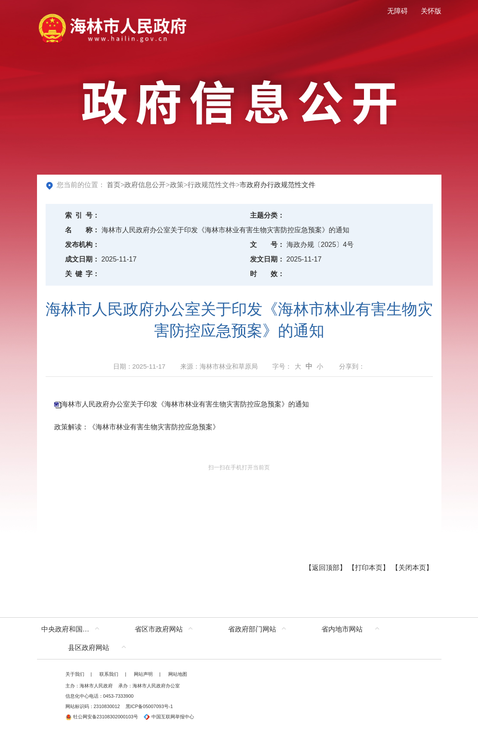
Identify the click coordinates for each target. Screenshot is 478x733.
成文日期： (82, 259)
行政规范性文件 (212, 184)
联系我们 (108, 674)
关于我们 (74, 674)
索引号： (82, 215)
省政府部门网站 (252, 629)
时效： (267, 273)
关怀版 (431, 11)
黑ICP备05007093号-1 (149, 706)
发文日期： (267, 259)
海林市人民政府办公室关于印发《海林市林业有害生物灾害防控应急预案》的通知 (185, 404)
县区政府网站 (88, 647)
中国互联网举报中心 (169, 716)
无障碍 (397, 11)
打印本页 (368, 567)
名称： (82, 230)
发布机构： (82, 244)
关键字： (82, 273)
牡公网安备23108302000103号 (102, 716)
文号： (267, 244)
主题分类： (267, 215)
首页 (113, 184)
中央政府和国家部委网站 (72, 629)
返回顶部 (325, 567)
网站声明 (143, 674)
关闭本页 (412, 567)
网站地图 (177, 674)
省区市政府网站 (159, 629)
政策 (177, 184)
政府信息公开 (145, 184)
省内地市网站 (342, 629)
